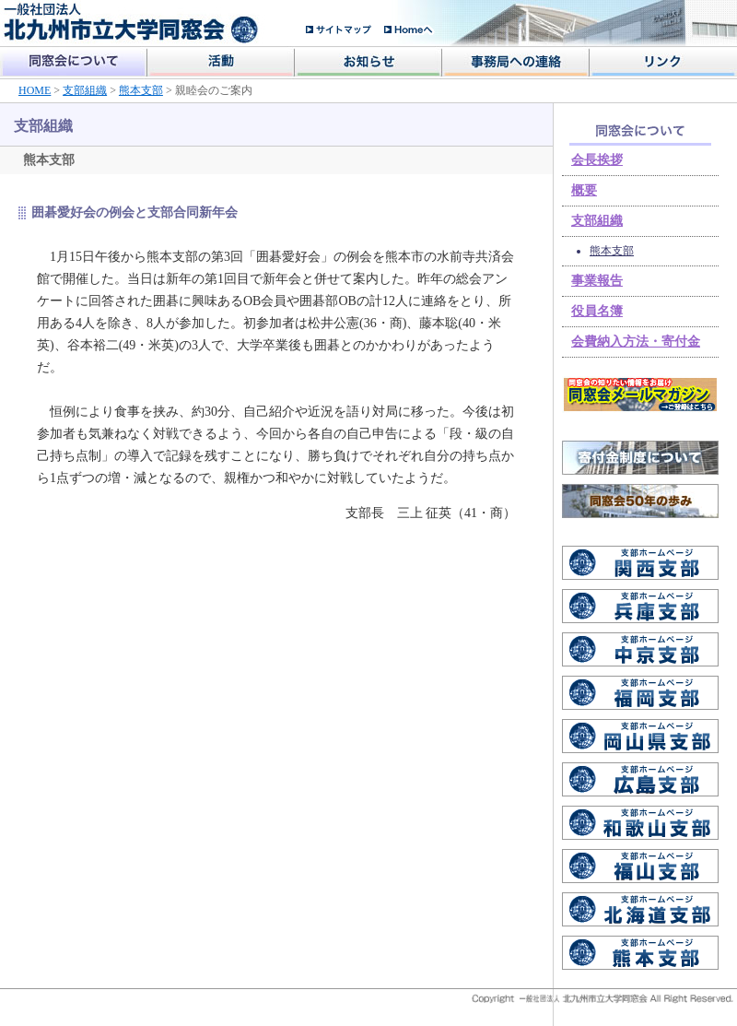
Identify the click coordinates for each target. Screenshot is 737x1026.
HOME (34, 90)
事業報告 (597, 281)
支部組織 (85, 90)
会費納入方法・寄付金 (635, 341)
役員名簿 (597, 311)
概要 (584, 190)
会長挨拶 (597, 160)
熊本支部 (141, 90)
